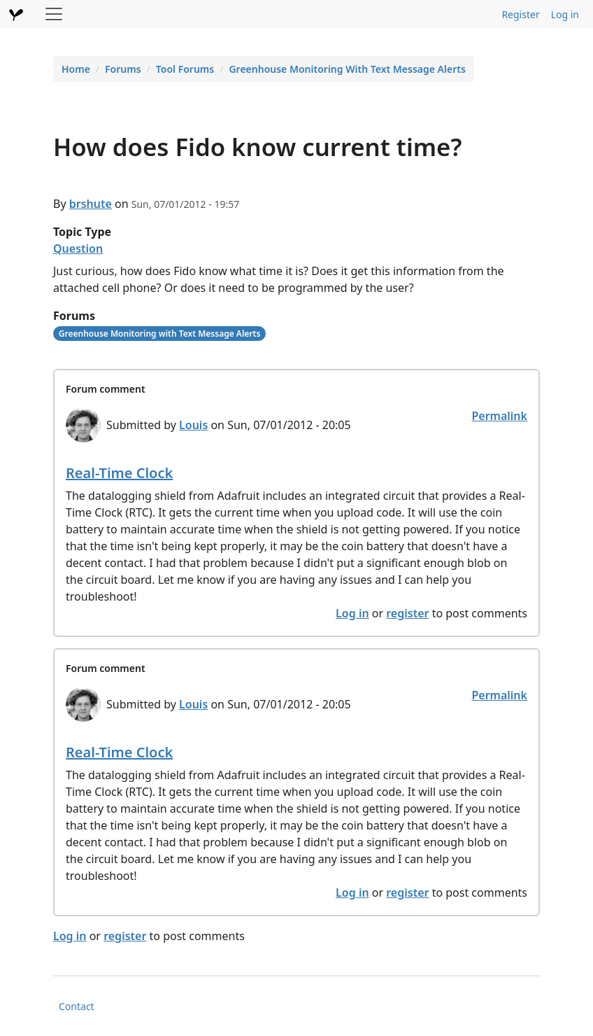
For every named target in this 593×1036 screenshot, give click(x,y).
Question (78, 248)
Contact (76, 1006)
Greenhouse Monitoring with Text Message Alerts (160, 334)
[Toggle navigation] (54, 14)
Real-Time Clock (119, 472)
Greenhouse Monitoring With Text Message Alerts (347, 69)
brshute (90, 203)
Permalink (499, 416)
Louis (193, 425)
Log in (565, 14)
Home (76, 69)
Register (520, 14)
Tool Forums (185, 69)
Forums (123, 69)
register (407, 613)
